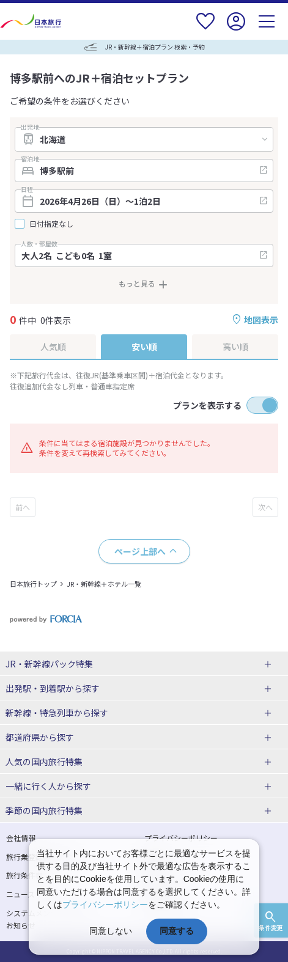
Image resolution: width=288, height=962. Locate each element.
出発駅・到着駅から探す (53, 688)
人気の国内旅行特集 (44, 761)
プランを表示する (207, 405)
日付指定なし (51, 224)
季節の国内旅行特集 (44, 810)
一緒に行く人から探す (48, 786)
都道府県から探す (40, 737)
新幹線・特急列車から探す (57, 713)
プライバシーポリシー (105, 904)
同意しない (110, 931)
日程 (27, 189)
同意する (177, 931)
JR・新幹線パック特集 (49, 664)
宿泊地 (30, 159)
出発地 (30, 127)
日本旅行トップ (33, 584)
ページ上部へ (140, 551)
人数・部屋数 (39, 244)
